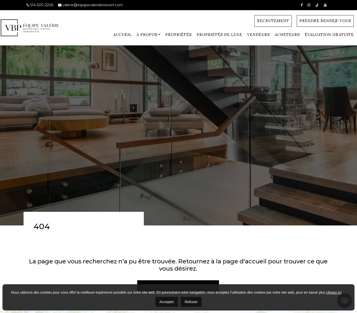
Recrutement (273, 20)
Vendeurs (258, 34)
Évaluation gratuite (329, 34)
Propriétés (178, 34)
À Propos (147, 34)
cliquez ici (333, 292)
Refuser (191, 302)
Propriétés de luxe (219, 34)
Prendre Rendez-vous (325, 20)
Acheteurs (287, 34)
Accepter (166, 302)
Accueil (122, 34)
